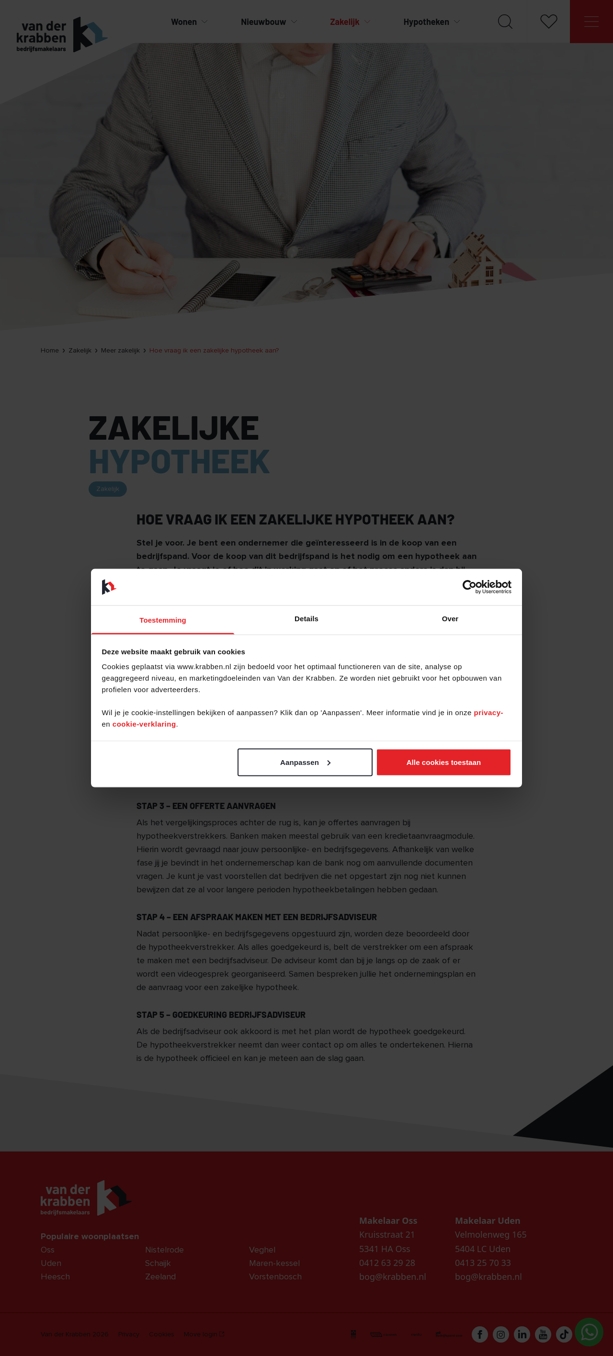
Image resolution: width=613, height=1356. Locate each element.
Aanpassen (305, 762)
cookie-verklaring (144, 724)
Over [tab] (450, 619)
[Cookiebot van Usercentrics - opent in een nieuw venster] (469, 587)
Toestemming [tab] (162, 620)
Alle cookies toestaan (444, 762)
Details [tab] (306, 619)
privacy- (488, 712)
